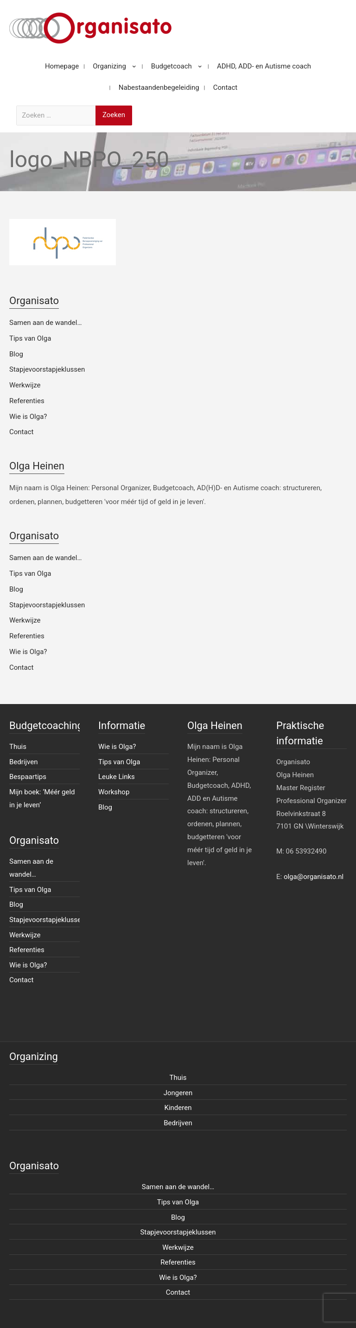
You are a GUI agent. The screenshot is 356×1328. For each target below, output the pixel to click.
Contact (21, 432)
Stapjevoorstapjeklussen (47, 369)
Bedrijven (23, 762)
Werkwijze (25, 385)
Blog (16, 354)
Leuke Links (116, 777)
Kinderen (178, 1108)
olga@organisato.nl (313, 877)
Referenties (26, 401)
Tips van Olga (30, 338)
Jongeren (178, 1093)
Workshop (113, 792)
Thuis (17, 746)
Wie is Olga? (28, 416)
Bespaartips (27, 777)
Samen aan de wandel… (45, 322)
